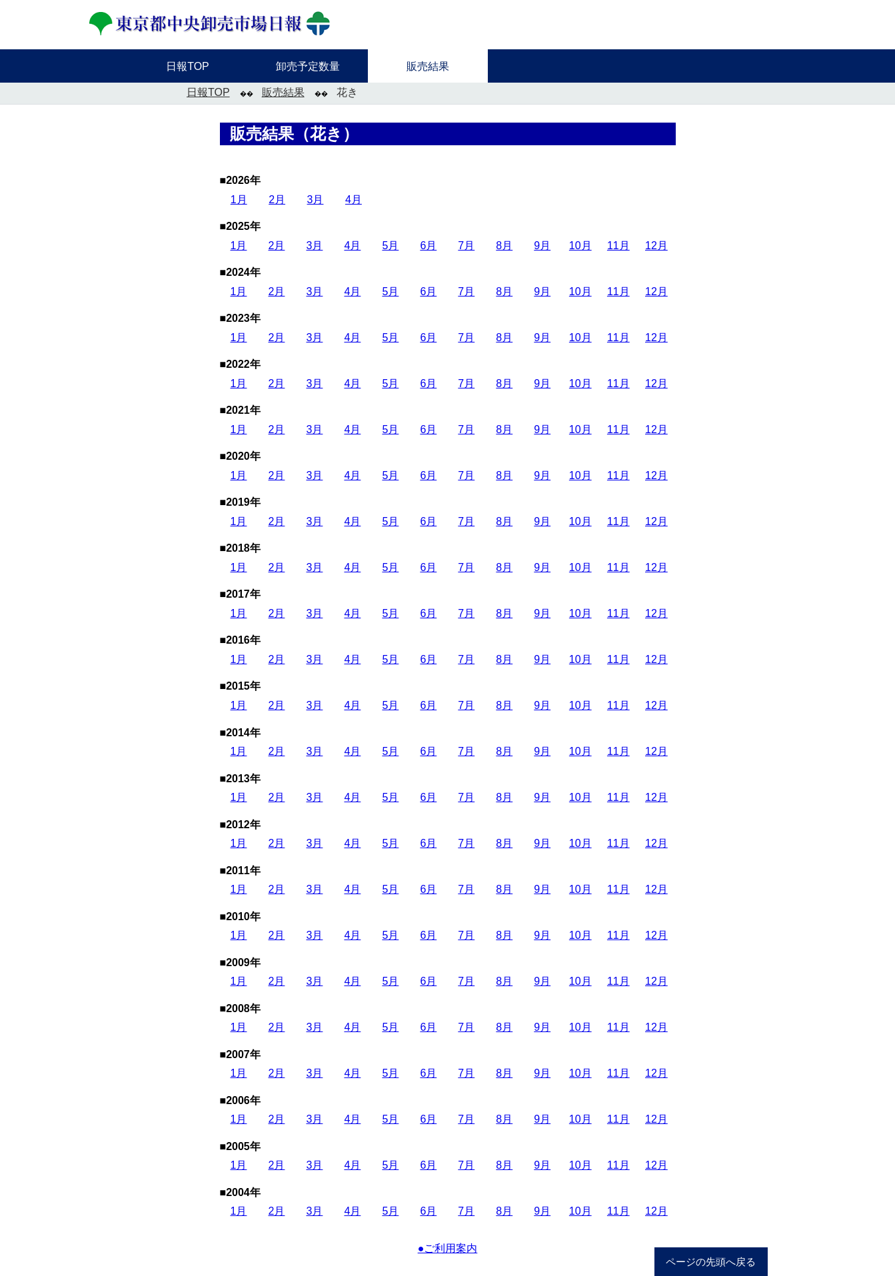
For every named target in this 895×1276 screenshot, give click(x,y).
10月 (580, 245)
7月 (466, 245)
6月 (428, 245)
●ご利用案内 (448, 1248)
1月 (239, 199)
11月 (618, 245)
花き (347, 92)
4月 (353, 199)
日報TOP (208, 92)
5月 (390, 245)
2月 (277, 199)
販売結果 (283, 92)
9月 (542, 245)
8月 (504, 245)
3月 (315, 199)
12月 (656, 245)
